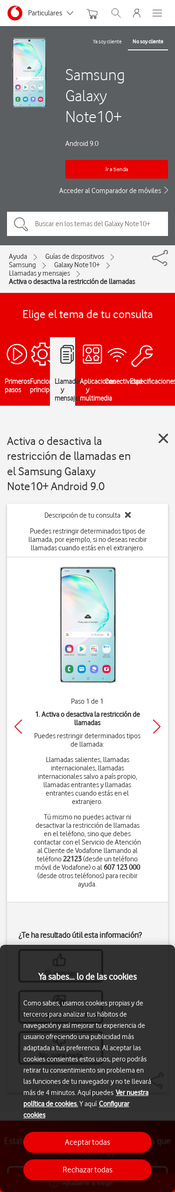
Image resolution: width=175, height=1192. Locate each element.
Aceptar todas (87, 1142)
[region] (87, 1068)
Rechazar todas (87, 1169)
